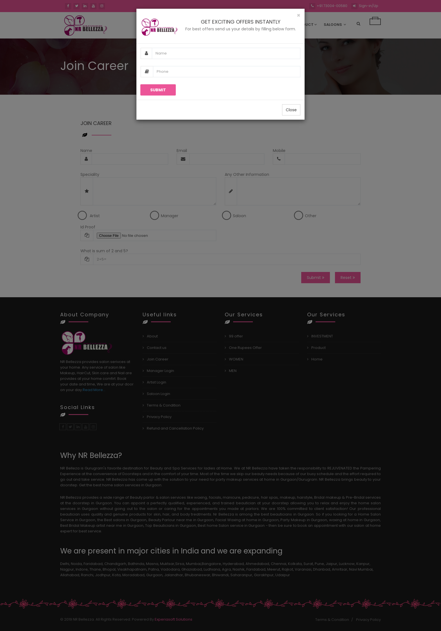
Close (291, 110)
